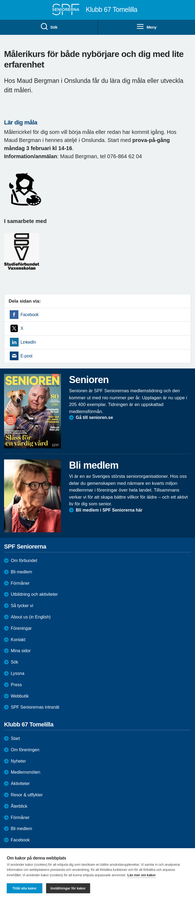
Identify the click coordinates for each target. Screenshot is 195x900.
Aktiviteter (20, 783)
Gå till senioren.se (94, 417)
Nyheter (18, 761)
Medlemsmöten (25, 772)
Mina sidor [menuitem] (21, 650)
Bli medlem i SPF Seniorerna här (109, 510)
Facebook (29, 314)
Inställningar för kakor (68, 888)
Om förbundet (24, 560)
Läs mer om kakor (141, 875)
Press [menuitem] (16, 684)
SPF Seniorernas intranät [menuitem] (35, 707)
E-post (26, 356)
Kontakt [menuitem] (18, 639)
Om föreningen (25, 749)
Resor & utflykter (27, 795)
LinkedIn (28, 342)
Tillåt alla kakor (24, 888)
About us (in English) (31, 617)
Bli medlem (21, 572)
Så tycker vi (22, 605)
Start (15, 738)
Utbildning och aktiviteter (34, 594)
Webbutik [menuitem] (20, 696)
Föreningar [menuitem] (21, 628)
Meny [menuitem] (146, 26)
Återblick (19, 806)
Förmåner (20, 583)
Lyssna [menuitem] (17, 673)
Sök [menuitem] (48, 26)
